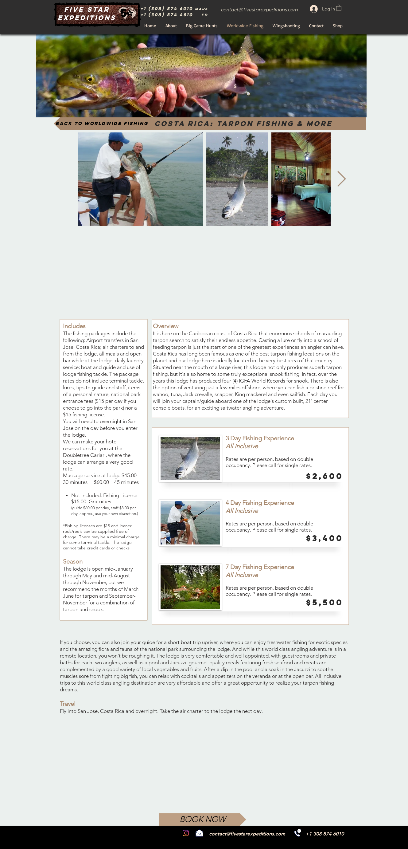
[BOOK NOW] (202, 819)
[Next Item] (342, 179)
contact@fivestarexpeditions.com (259, 10)
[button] (338, 7)
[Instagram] (186, 833)
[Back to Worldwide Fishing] (102, 123)
